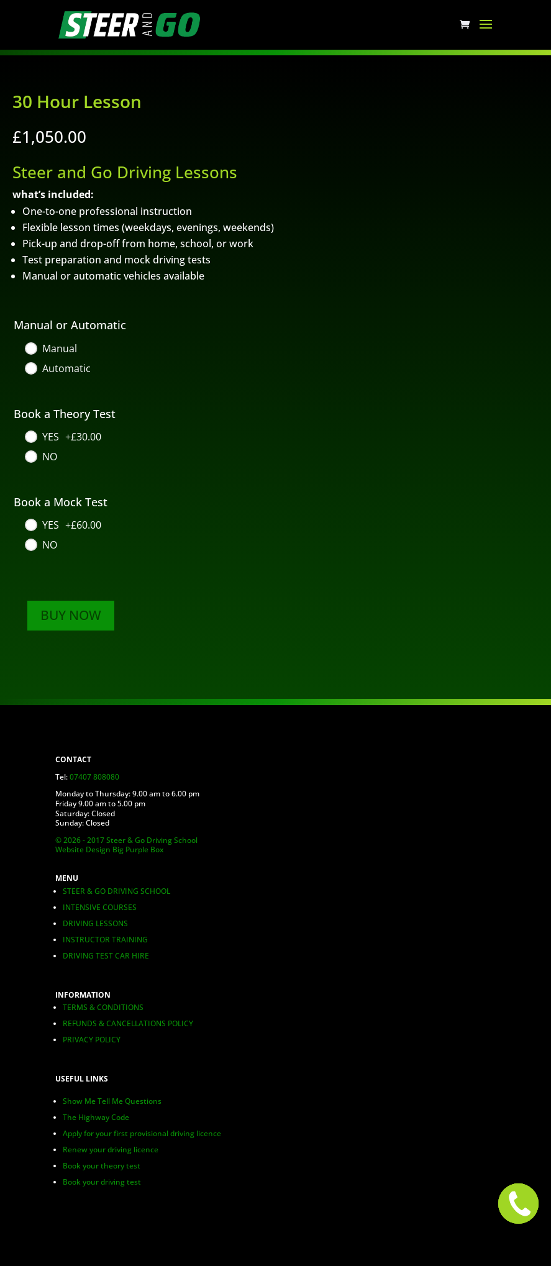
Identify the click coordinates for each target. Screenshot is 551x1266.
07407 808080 (94, 777)
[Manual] (50, 348)
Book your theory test (101, 1165)
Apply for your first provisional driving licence (142, 1133)
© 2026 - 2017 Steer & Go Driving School (126, 840)
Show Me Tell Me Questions (112, 1101)
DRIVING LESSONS (95, 923)
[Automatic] (57, 368)
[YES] (62, 437)
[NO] (40, 457)
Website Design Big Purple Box (109, 849)
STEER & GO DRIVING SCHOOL (116, 891)
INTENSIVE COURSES (100, 907)
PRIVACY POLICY (92, 1039)
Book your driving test (102, 1182)
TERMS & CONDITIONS (103, 1007)
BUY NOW (70, 615)
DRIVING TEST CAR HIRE (106, 955)
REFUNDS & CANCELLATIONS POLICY (128, 1023)
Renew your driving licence (110, 1149)
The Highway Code (96, 1117)
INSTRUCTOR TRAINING (105, 939)
